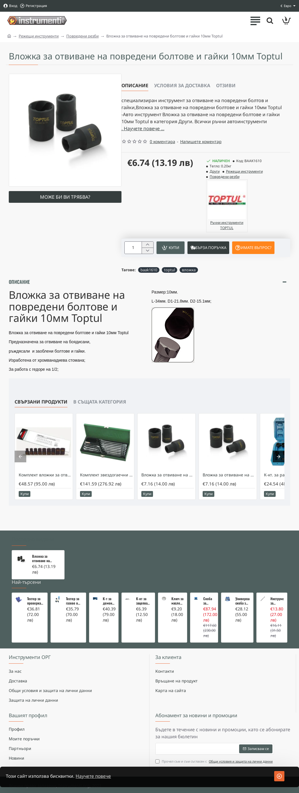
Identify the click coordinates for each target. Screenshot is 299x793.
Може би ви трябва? (65, 197)
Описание (134, 85)
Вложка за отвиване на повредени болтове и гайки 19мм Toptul (229, 479)
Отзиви (226, 85)
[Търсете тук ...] (270, 20)
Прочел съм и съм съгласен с (214, 750)
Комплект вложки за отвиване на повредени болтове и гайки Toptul (45, 479)
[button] (171, 247)
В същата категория (99, 406)
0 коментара (162, 141)
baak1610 (148, 269)
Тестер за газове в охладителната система (74, 586)
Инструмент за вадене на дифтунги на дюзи (277, 586)
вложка (189, 269)
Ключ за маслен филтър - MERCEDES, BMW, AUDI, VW (177, 586)
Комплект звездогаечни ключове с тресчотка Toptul (106, 479)
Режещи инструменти (39, 36)
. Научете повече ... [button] (142, 128)
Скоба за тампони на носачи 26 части (208, 586)
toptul (169, 269)
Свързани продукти (41, 406)
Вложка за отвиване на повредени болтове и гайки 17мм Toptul (167, 479)
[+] (147, 245)
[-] (147, 251)
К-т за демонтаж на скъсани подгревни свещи (109, 586)
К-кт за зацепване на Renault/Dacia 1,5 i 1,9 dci (143, 586)
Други (215, 171)
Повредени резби (82, 36)
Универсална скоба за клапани (242, 586)
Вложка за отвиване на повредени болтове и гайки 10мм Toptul (44, 544)
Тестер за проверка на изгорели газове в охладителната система (35, 586)
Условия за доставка (182, 85)
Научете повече (95, 776)
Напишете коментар (201, 141)
